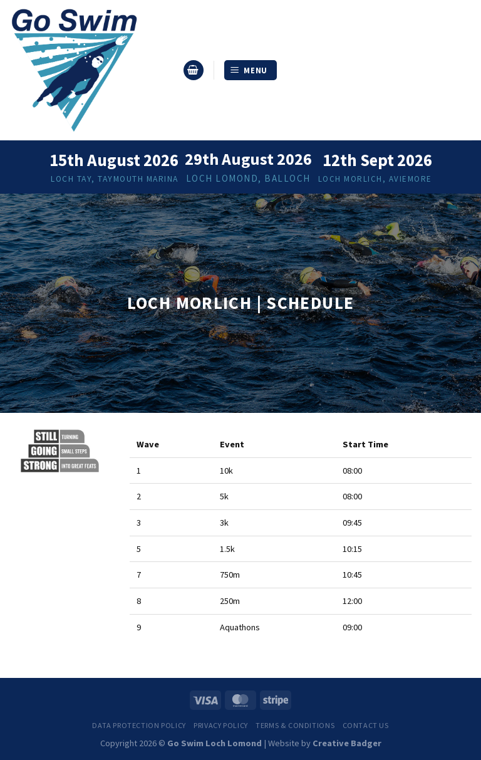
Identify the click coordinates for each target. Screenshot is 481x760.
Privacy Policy (221, 725)
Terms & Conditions (295, 725)
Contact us (366, 725)
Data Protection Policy (138, 725)
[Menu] (250, 70)
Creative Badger (347, 743)
